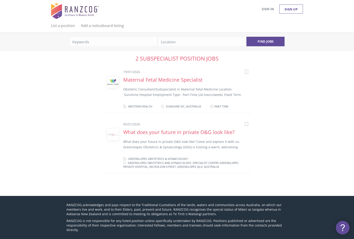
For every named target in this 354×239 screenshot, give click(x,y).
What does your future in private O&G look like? (179, 132)
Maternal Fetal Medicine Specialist (163, 79)
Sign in (268, 9)
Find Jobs (266, 41)
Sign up (291, 9)
